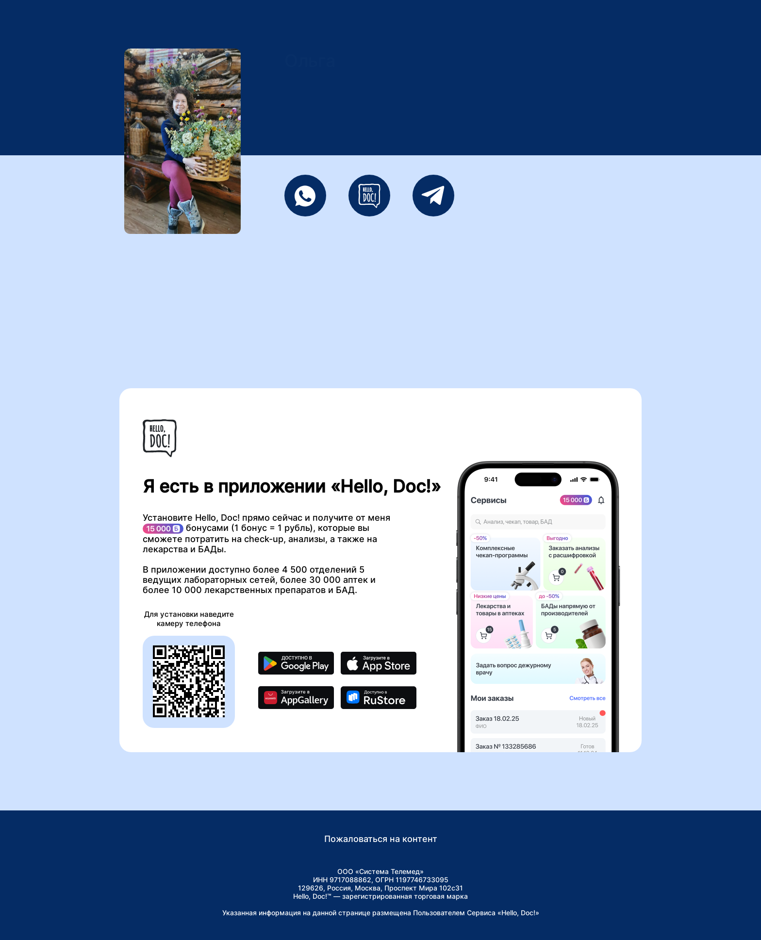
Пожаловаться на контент (380, 839)
